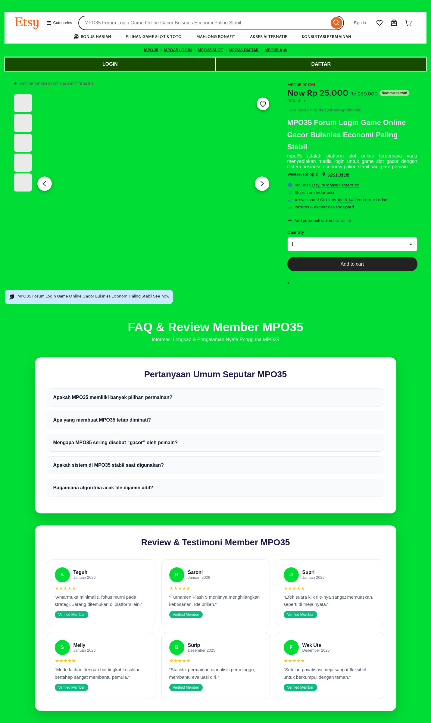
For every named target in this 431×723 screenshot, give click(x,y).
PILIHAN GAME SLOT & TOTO (154, 36)
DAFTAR (321, 64)
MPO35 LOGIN (178, 50)
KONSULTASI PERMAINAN (326, 36)
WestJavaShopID (303, 174)
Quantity (295, 232)
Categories (59, 23)
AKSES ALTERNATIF (268, 36)
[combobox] (203, 23)
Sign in (360, 22)
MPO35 (151, 50)
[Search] (336, 23)
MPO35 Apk (275, 50)
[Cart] (408, 23)
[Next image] (262, 183)
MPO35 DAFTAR (244, 50)
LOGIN (110, 64)
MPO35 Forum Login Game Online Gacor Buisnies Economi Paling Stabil (346, 134)
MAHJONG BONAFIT (216, 36)
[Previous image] (44, 183)
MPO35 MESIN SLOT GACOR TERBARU (56, 84)
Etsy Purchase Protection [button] (336, 185)
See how (161, 296)
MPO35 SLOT (210, 50)
